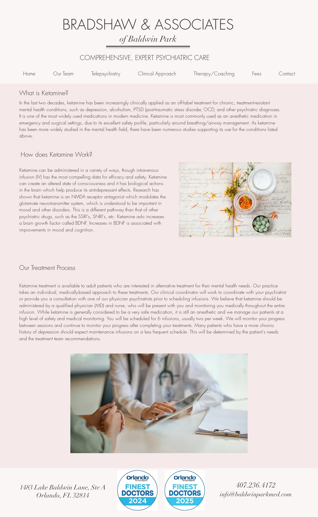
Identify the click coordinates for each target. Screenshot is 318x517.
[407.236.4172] (256, 485)
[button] (157, 73)
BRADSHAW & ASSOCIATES (148, 24)
